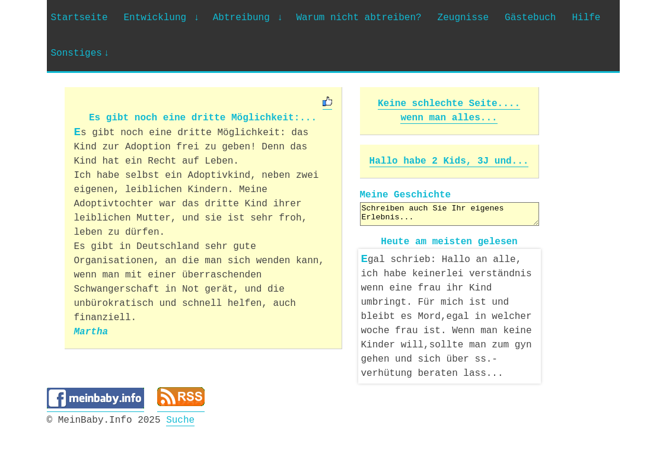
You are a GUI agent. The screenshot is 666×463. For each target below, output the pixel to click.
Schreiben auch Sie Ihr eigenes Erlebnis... (449, 214)
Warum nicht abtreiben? (358, 17)
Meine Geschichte (405, 195)
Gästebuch (530, 17)
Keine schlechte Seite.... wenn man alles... (449, 110)
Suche (180, 417)
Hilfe (586, 17)
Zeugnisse (463, 17)
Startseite (79, 17)
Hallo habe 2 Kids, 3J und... (449, 161)
